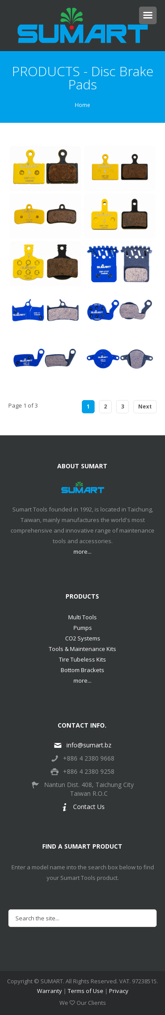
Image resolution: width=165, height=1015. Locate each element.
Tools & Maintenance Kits (82, 649)
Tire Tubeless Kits (82, 659)
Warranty (49, 991)
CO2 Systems (82, 638)
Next (145, 406)
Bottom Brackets (82, 670)
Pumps (82, 628)
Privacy (118, 991)
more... (82, 551)
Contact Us (83, 806)
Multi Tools (82, 617)
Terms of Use (85, 991)
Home (82, 105)
